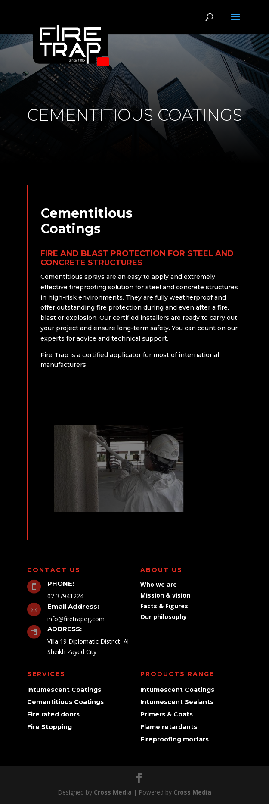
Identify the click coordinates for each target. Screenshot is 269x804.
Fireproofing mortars (174, 739)
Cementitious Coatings (65, 702)
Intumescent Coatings (64, 690)
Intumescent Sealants (176, 702)
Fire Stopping (49, 727)
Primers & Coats (166, 714)
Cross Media (113, 792)
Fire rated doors (53, 714)
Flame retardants (168, 727)
